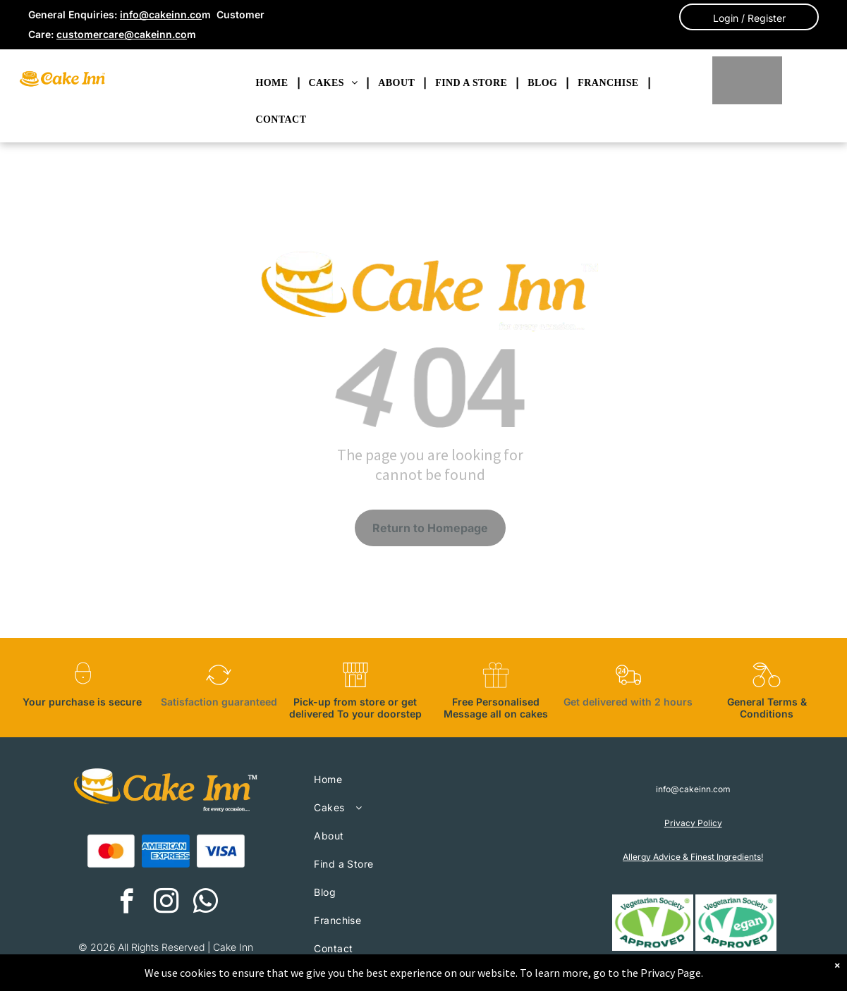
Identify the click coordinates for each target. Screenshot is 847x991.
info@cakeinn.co (161, 14)
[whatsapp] (205, 902)
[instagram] (166, 902)
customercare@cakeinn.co (121, 34)
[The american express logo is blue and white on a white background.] (166, 851)
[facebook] (126, 902)
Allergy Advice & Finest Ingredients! (693, 856)
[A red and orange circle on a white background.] (111, 851)
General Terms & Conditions (767, 708)
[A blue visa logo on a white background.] (221, 851)
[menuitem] (274, 83)
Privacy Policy (693, 823)
